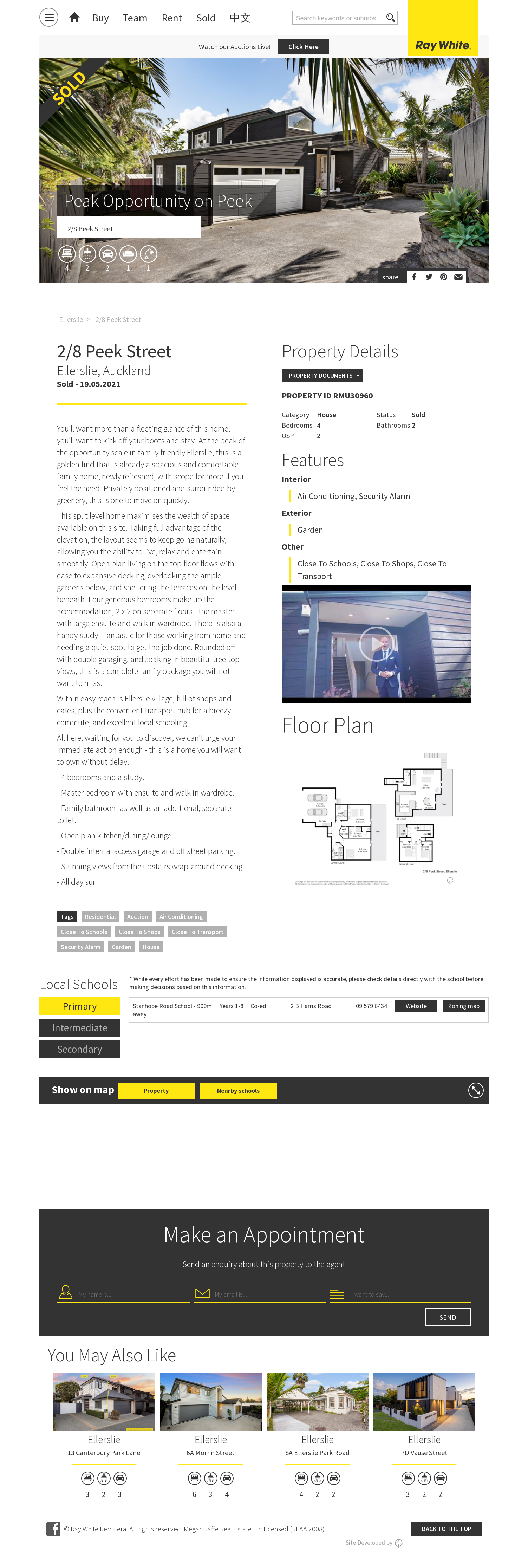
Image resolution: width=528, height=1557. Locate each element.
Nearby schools (238, 1090)
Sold (206, 17)
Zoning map (464, 1006)
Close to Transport (198, 932)
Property (156, 1090)
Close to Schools (84, 932)
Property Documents (321, 375)
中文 (240, 17)
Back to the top (446, 1529)
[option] (264, 211)
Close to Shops (140, 932)
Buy (100, 17)
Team (135, 17)
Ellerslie (71, 319)
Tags (67, 917)
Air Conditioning (181, 917)
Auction (137, 917)
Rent (172, 17)
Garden (121, 947)
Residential (100, 917)
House (151, 947)
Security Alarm (80, 947)
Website (416, 1006)
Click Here (303, 46)
